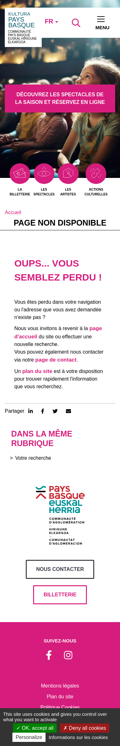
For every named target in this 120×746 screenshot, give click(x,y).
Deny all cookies (84, 728)
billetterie (60, 594)
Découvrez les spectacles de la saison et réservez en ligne (60, 98)
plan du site (37, 371)
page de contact (55, 360)
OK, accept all (34, 728)
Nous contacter (60, 569)
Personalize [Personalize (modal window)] (29, 737)
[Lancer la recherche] (76, 23)
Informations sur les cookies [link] (78, 737)
